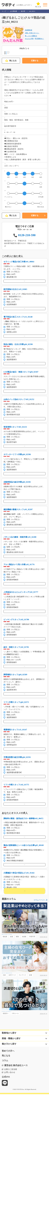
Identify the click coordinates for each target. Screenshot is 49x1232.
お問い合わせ (9, 1210)
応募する (34, 70)
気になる (11, 70)
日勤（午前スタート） (32, 35)
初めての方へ (8, 1188)
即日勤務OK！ (39, 42)
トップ (4, 11)
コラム (5, 1198)
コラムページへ (39, 1027)
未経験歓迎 (28, 32)
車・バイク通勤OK (31, 38)
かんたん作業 (29, 42)
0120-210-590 (27, 274)
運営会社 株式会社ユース (16, 1203)
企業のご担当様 (10, 1207)
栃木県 (23, 11)
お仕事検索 (13, 11)
